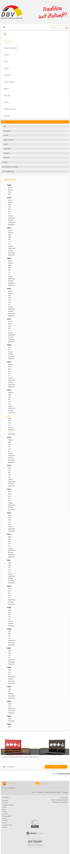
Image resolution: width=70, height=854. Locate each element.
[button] (7, 185)
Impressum (40, 792)
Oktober (10, 220)
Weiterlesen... (56, 767)
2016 (9, 437)
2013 (9, 513)
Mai (9, 209)
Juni (9, 211)
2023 (9, 258)
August (10, 216)
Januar (10, 188)
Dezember (11, 225)
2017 (9, 416)
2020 (9, 345)
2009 (9, 607)
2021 (9, 319)
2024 (9, 228)
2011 (9, 560)
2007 (9, 648)
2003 (9, 716)
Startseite (5, 800)
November (11, 222)
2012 (9, 534)
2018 (9, 390)
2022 (9, 289)
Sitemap (65, 792)
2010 (9, 586)
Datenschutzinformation (53, 792)
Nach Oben (8, 783)
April (9, 194)
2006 (9, 667)
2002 (9, 724)
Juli (9, 213)
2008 (9, 629)
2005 (9, 687)
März (9, 192)
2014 (9, 489)
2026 (9, 185)
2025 (9, 197)
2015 (9, 465)
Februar (10, 190)
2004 (9, 701)
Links (33, 792)
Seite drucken (42, 783)
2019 (9, 362)
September (11, 218)
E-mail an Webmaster (8, 788)
